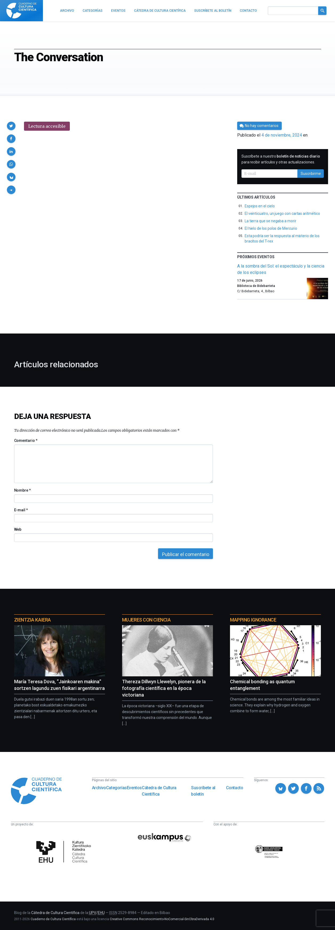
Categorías (116, 787)
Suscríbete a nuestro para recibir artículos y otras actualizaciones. (280, 159)
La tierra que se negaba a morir (270, 221)
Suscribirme (311, 173)
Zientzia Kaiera (32, 620)
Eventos (134, 787)
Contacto (234, 787)
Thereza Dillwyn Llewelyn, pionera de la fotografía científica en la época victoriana (164, 688)
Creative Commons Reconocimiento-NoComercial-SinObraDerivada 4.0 (162, 919)
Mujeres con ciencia (146, 620)
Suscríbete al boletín (203, 791)
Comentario (25, 440)
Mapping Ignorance (253, 620)
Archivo (99, 787)
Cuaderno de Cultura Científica (53, 919)
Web (18, 529)
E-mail (21, 510)
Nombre (22, 490)
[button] (11, 126)
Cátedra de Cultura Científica (159, 791)
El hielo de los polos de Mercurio (271, 228)
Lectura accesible (47, 126)
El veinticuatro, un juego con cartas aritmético (282, 213)
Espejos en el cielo (260, 206)
